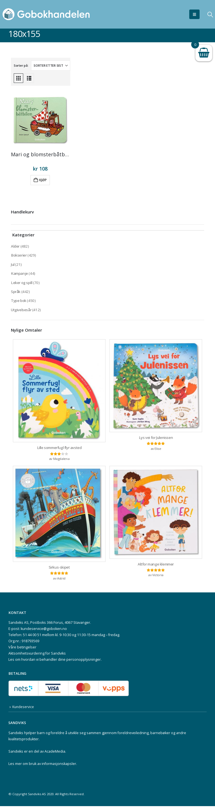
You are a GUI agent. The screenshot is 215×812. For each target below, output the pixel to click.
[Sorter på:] (50, 66)
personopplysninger (83, 665)
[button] (194, 14)
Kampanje (20, 275)
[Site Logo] (46, 14)
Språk (15, 294)
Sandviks (15, 738)
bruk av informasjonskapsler (52, 769)
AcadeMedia (55, 757)
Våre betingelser (22, 653)
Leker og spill (22, 284)
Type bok (19, 303)
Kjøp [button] (43, 180)
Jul (13, 265)
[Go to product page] (40, 120)
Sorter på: (21, 65)
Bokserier (19, 256)
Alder (15, 246)
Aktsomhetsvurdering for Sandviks (37, 659)
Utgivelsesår (21, 313)
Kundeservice (23, 712)
